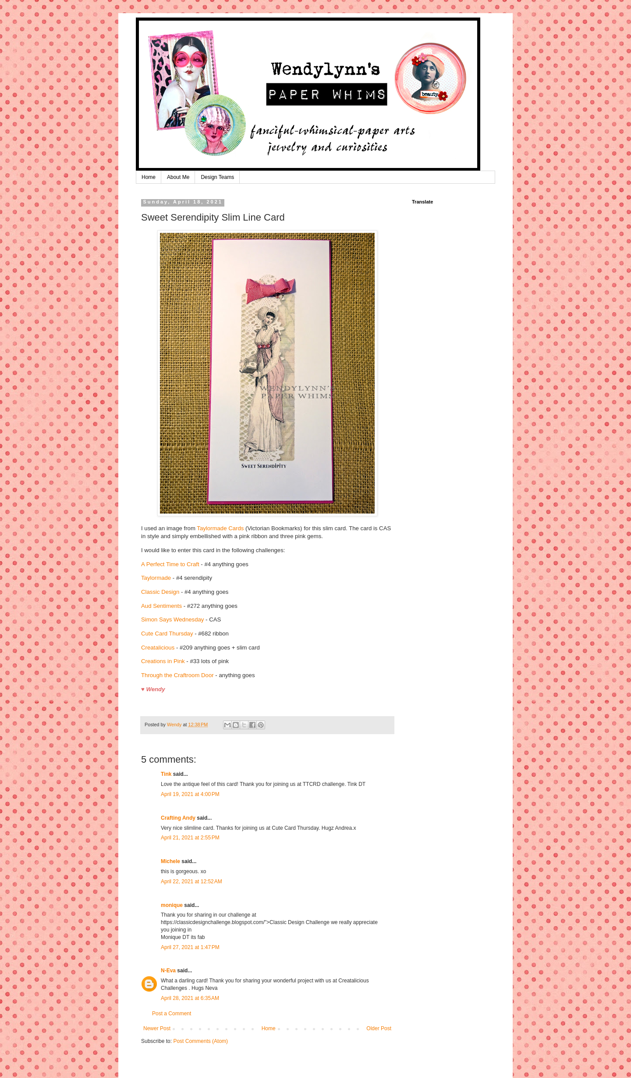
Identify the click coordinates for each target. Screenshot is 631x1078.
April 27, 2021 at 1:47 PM (190, 947)
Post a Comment (171, 1013)
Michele (170, 861)
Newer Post (156, 1028)
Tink (166, 774)
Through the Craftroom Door (177, 675)
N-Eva (168, 970)
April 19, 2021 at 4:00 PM (190, 794)
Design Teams (217, 177)
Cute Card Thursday (167, 633)
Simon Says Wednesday (172, 619)
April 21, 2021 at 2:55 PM (190, 838)
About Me (178, 177)
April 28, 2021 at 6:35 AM (190, 998)
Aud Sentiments (161, 606)
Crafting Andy (178, 818)
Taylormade (156, 578)
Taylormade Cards (220, 528)
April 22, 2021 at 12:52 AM (191, 881)
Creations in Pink (163, 661)
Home (149, 177)
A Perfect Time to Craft (170, 564)
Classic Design (160, 592)
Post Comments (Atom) (200, 1041)
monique (172, 905)
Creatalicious (157, 647)
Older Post (378, 1028)
